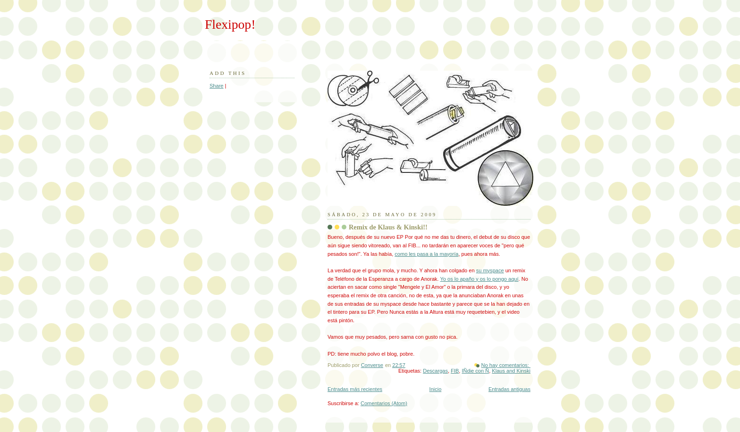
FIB (455, 371)
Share (216, 86)
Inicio (435, 389)
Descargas (435, 371)
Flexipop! (230, 24)
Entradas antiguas (509, 389)
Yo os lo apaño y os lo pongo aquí (479, 279)
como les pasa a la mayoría (426, 254)
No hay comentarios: (505, 365)
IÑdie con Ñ (475, 371)
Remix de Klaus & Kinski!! (388, 227)
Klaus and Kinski (511, 371)
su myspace (490, 270)
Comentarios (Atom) (384, 403)
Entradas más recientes (355, 389)
